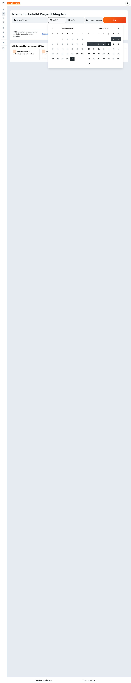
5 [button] (82, 39)
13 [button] (53, 49)
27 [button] (53, 59)
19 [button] (82, 49)
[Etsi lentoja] (3, 9)
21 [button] (57, 54)
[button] (3, 3)
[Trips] (3, 42)
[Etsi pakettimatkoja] (3, 22)
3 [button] (72, 39)
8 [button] (62, 44)
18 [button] (77, 49)
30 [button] (67, 59)
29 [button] (62, 59)
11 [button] (77, 44)
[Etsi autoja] (3, 18)
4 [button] (77, 39)
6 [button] (52, 44)
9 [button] (67, 44)
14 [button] (57, 49)
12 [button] (82, 44)
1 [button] (62, 39)
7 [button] (57, 44)
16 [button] (67, 49)
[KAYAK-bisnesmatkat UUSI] (3, 37)
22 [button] (62, 54)
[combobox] (32, 20)
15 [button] (62, 49)
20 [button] (53, 54)
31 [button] (72, 59)
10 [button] (72, 44)
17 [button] (72, 49)
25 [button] (77, 54)
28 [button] (58, 59)
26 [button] (82, 54)
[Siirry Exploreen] (3, 28)
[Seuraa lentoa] (3, 32)
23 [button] (67, 54)
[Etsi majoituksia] (3, 14)
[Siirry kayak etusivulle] (13, 3)
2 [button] (67, 39)
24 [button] (72, 54)
